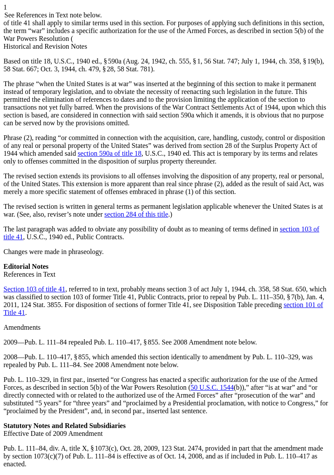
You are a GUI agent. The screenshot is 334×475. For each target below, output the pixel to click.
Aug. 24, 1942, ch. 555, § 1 (163, 61)
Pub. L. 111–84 (45, 342)
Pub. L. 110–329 (275, 357)
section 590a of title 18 (110, 153)
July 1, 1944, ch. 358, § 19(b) (281, 61)
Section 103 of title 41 (34, 289)
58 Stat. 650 (289, 289)
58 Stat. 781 (134, 69)
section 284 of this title (136, 214)
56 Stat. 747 (220, 61)
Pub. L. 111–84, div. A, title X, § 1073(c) (60, 448)
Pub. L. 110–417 (287, 456)
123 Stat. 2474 (181, 448)
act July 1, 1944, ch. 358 (235, 289)
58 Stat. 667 (20, 69)
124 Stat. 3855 (40, 304)
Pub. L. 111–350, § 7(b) (270, 297)
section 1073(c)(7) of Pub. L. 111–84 (63, 456)
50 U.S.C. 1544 (212, 387)
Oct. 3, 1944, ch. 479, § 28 (77, 69)
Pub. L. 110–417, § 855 (126, 342)
